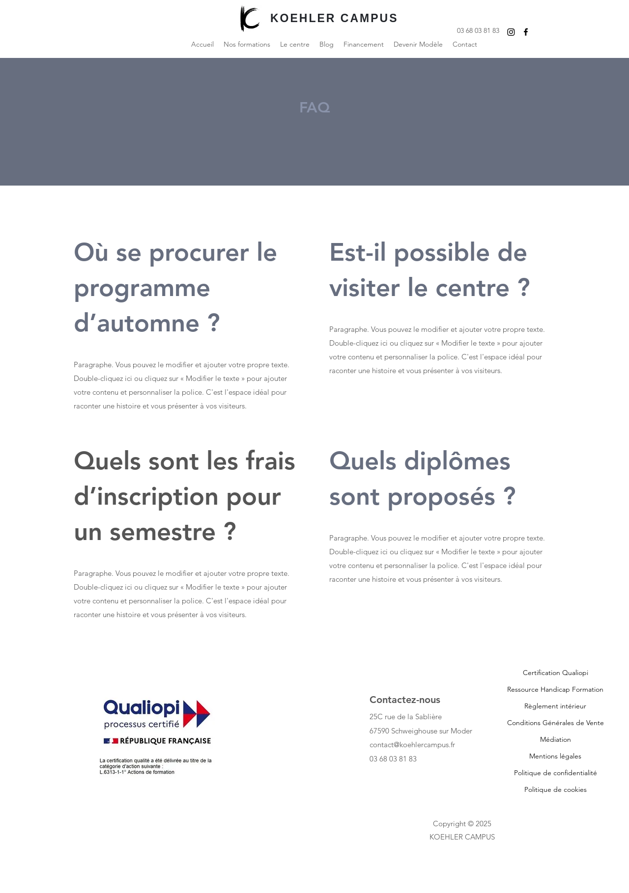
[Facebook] (526, 32)
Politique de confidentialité (555, 772)
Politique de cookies (555, 789)
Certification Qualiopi (555, 672)
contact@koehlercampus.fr (412, 744)
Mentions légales (555, 756)
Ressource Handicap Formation (555, 689)
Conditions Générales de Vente (555, 722)
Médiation (555, 739)
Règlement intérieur (555, 706)
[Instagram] (511, 32)
